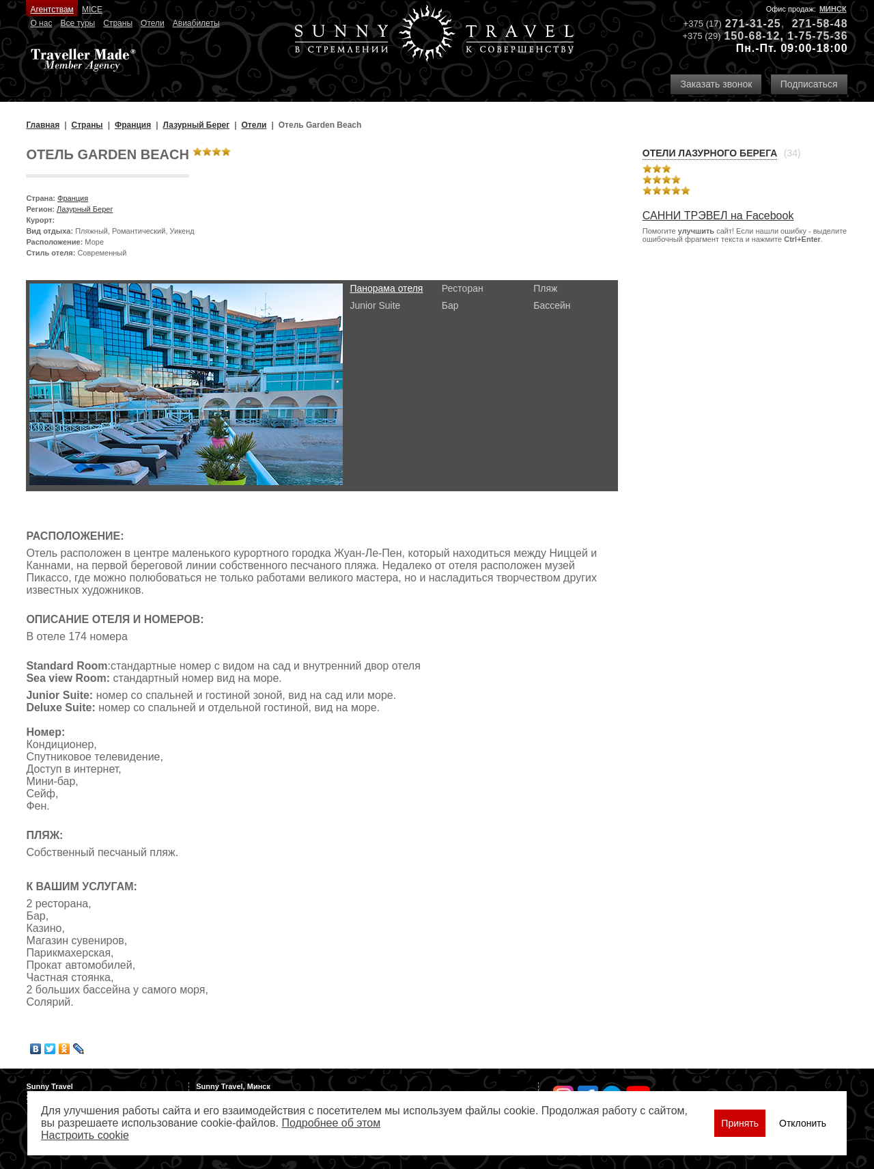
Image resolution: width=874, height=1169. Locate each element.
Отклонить (802, 1123)
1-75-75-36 (817, 36)
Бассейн (551, 305)
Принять (740, 1123)
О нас (41, 23)
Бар (450, 305)
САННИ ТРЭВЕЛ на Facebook (718, 215)
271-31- (746, 23)
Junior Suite (375, 305)
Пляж (545, 288)
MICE (92, 9)
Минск (833, 9)
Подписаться (809, 84)
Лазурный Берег (85, 209)
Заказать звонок (716, 84)
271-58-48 (820, 23)
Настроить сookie (85, 1135)
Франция (72, 198)
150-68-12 (752, 36)
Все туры (77, 23)
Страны (117, 23)
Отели (153, 23)
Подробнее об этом (330, 1123)
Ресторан (462, 288)
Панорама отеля (386, 288)
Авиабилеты (196, 23)
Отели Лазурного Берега (710, 153)
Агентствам (51, 9)
